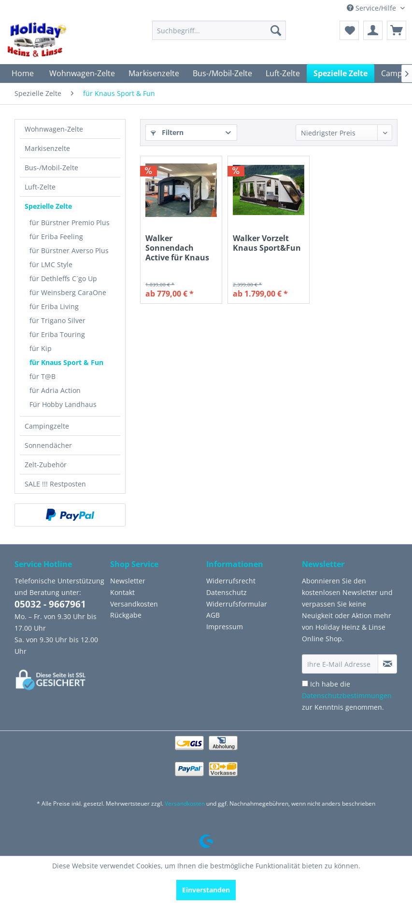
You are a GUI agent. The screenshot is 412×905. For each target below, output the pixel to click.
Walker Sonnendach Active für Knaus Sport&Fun (177, 247)
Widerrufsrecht (231, 580)
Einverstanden (206, 889)
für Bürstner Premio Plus (69, 222)
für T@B (42, 376)
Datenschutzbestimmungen (347, 695)
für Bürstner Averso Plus (69, 250)
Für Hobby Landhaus (63, 404)
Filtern (167, 132)
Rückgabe (126, 615)
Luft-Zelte (40, 186)
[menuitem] (219, 30)
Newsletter (127, 580)
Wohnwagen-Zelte (54, 129)
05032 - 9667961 (50, 604)
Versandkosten (134, 603)
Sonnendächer (48, 445)
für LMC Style (50, 264)
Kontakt (122, 592)
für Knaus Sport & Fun (66, 362)
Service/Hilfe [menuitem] (372, 8)
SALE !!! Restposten (55, 483)
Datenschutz (226, 592)
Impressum (224, 626)
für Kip (40, 348)
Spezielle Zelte (48, 206)
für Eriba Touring (57, 334)
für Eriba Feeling (56, 236)
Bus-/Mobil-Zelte (51, 167)
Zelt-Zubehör (46, 464)
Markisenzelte (47, 148)
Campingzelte (47, 426)
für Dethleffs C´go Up (63, 278)
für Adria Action (55, 390)
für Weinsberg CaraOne (67, 292)
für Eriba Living (54, 306)
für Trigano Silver (57, 320)
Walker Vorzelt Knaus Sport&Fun (267, 243)
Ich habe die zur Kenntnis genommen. (347, 695)
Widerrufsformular (236, 603)
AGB (213, 615)
